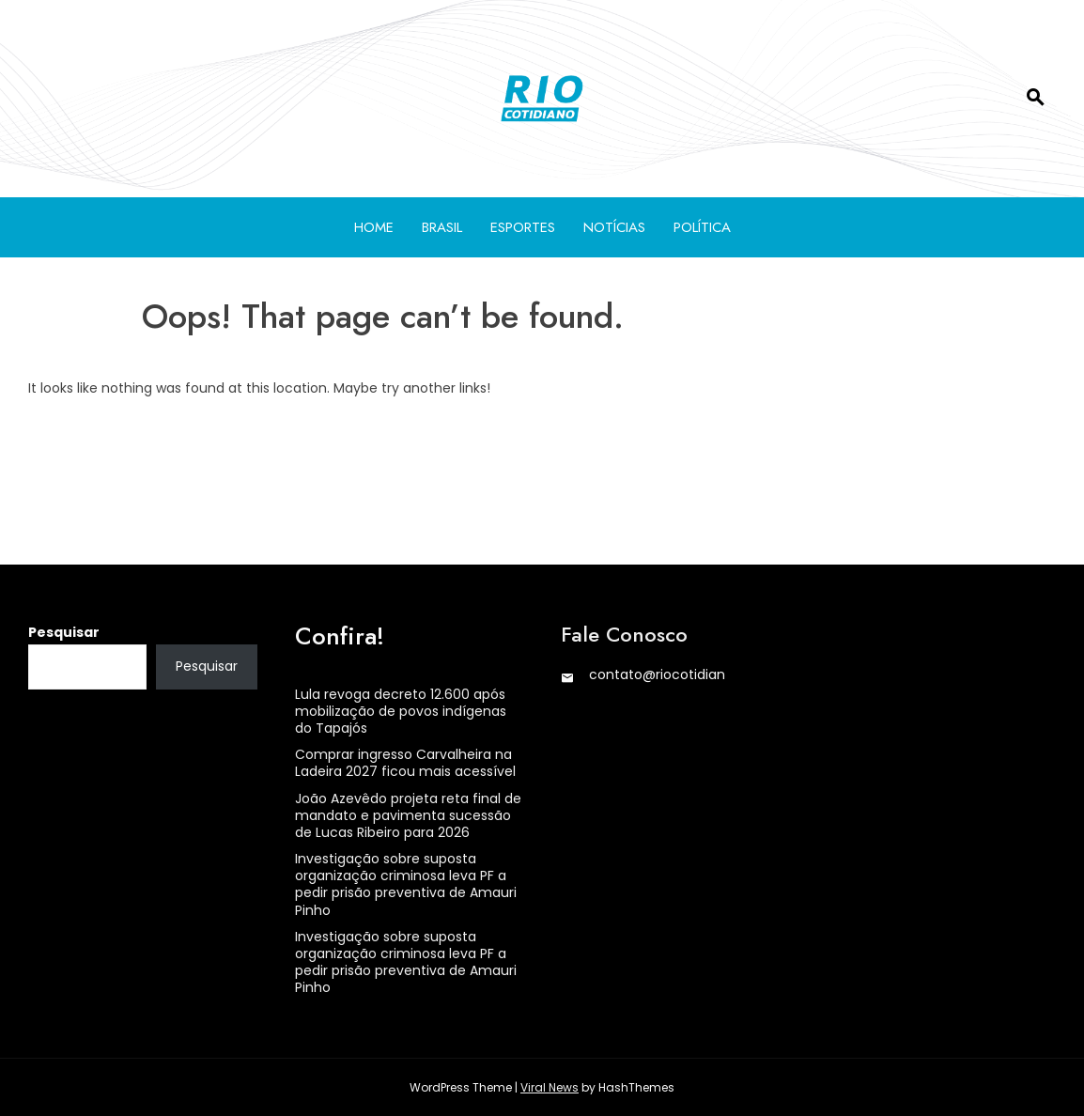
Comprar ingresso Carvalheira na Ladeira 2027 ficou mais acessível (405, 763)
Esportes (522, 227)
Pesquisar (64, 632)
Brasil (442, 227)
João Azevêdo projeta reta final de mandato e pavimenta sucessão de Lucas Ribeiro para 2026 (408, 815)
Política (702, 227)
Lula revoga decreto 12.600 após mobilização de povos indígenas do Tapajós (400, 711)
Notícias (614, 227)
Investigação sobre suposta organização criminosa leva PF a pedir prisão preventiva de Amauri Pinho (406, 884)
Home (374, 227)
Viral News (549, 1087)
